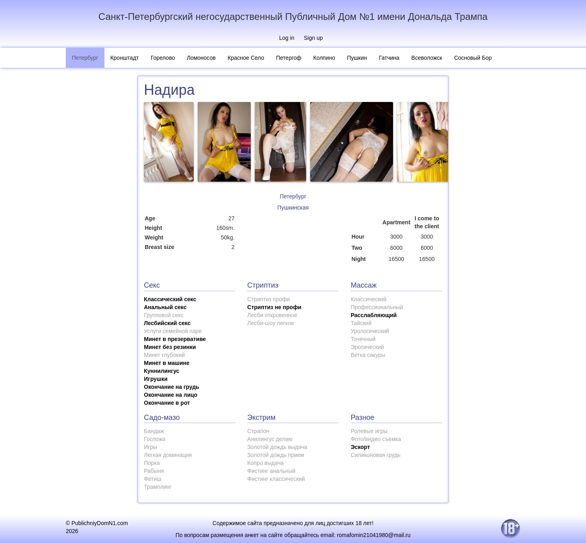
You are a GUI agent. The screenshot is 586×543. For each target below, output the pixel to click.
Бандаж (154, 431)
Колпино (324, 58)
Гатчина (389, 58)
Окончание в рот (167, 403)
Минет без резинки (170, 347)
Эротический (367, 347)
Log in (286, 38)
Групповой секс (163, 315)
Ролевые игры (369, 431)
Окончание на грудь (171, 387)
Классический (369, 299)
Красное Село (246, 58)
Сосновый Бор (473, 58)
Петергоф (288, 58)
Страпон (258, 431)
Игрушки (155, 379)
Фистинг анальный (271, 471)
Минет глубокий (164, 355)
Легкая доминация (168, 455)
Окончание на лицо (170, 395)
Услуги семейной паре (173, 331)
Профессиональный (377, 307)
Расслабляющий (374, 315)
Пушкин (357, 58)
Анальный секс (165, 307)
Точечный (363, 339)
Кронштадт (124, 58)
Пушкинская (293, 207)
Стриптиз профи (268, 299)
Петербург (85, 58)
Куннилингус (161, 371)
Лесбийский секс (167, 323)
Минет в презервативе (175, 339)
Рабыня (154, 471)
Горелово (163, 58)
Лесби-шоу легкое (270, 323)
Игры (150, 447)
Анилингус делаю (269, 439)
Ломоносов (201, 58)
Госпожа (154, 439)
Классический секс (170, 299)
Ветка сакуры (368, 355)
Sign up (313, 38)
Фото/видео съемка (376, 439)
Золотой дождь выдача (277, 447)
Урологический (370, 331)
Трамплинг (157, 487)
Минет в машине (166, 363)
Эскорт (360, 447)
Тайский (361, 323)
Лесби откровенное (272, 315)
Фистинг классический (276, 479)
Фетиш (152, 479)
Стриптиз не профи (274, 307)
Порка (152, 463)
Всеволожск (426, 58)
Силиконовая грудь (376, 455)
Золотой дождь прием (275, 455)
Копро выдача (265, 463)
